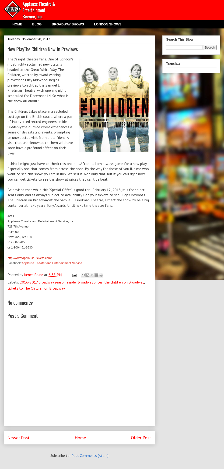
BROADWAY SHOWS (68, 24)
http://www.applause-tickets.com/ (29, 258)
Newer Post (18, 438)
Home (80, 438)
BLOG (37, 24)
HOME (17, 24)
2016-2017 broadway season (43, 282)
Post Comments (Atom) (89, 455)
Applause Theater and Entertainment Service (52, 263)
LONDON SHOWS (107, 24)
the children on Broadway (124, 282)
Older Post (141, 438)
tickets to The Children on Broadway (36, 288)
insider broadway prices (85, 282)
